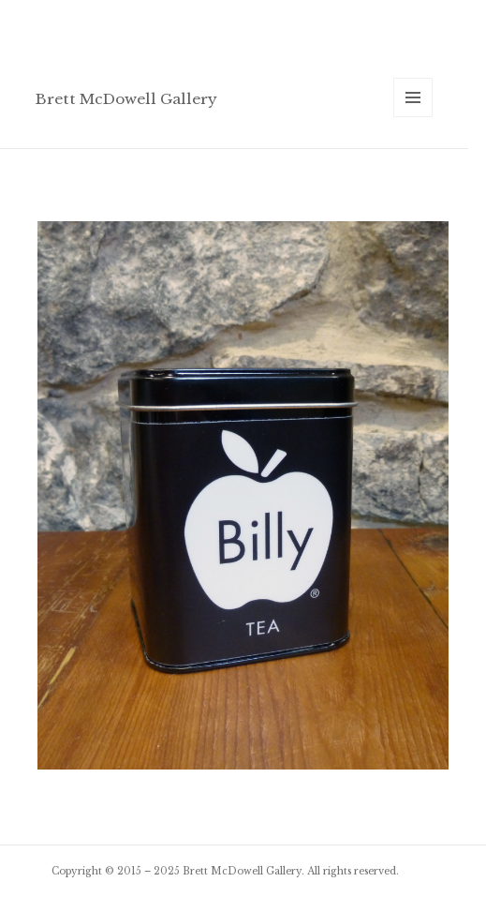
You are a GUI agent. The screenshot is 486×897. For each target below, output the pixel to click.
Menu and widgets (413, 116)
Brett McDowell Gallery (126, 99)
